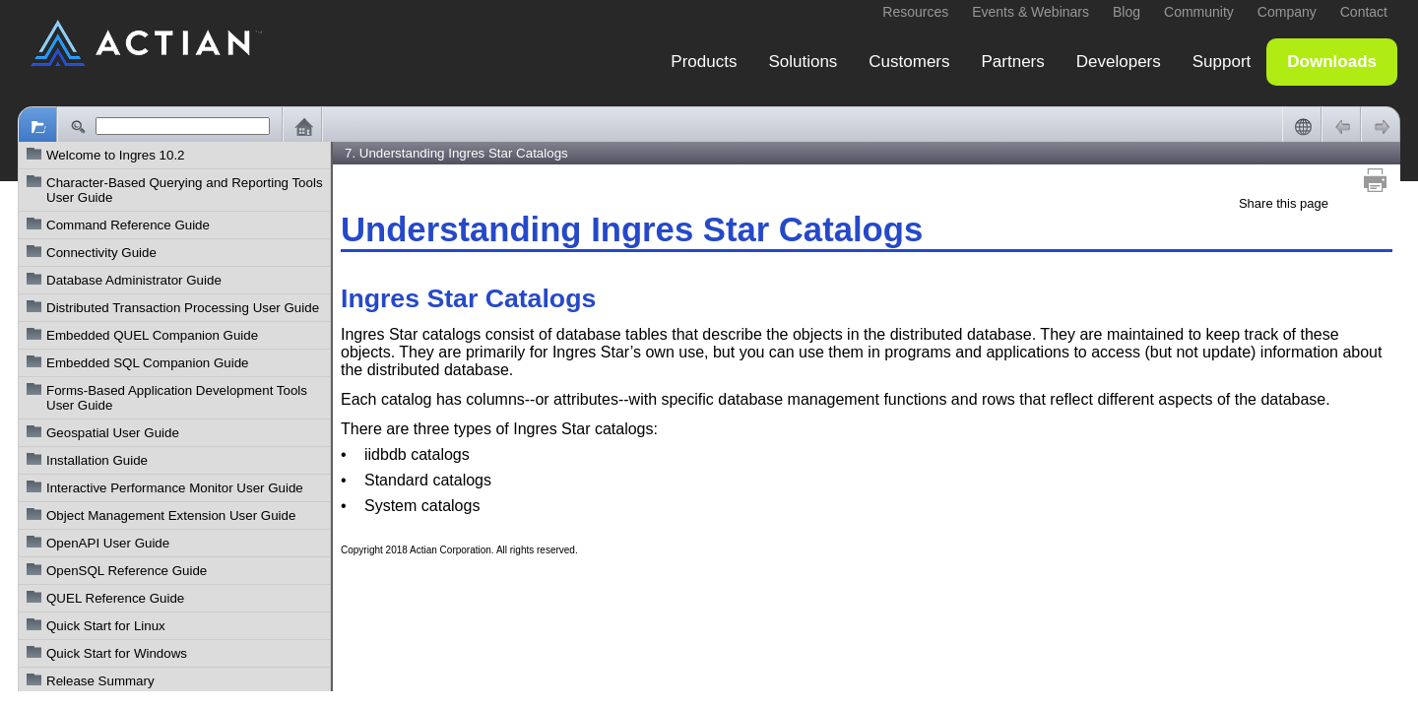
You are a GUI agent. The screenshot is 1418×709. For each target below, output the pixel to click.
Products (704, 61)
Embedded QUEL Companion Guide (152, 335)
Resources (915, 12)
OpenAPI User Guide (107, 543)
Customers (909, 61)
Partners (1013, 61)
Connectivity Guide (101, 252)
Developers (1118, 61)
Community (1199, 12)
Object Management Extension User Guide (170, 515)
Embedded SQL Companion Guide (147, 362)
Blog (1126, 12)
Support (1222, 61)
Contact (1363, 12)
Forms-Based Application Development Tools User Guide (176, 398)
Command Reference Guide (128, 225)
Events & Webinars (1030, 12)
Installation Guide (97, 460)
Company (1287, 12)
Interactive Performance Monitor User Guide (174, 488)
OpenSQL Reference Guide (126, 570)
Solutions (802, 61)
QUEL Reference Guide (115, 598)
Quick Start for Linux (105, 625)
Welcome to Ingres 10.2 (115, 155)
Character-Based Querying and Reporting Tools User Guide (184, 190)
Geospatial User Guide (112, 432)
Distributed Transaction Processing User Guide (182, 307)
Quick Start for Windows (116, 653)
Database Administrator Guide (134, 280)
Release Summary (100, 681)
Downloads (1332, 61)
